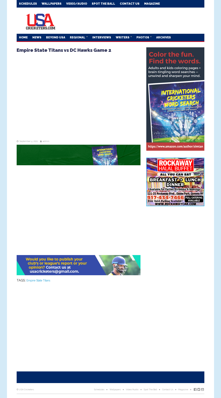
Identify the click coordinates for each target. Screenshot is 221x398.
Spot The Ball (103, 3)
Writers (123, 37)
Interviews (101, 37)
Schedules (28, 3)
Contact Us (130, 3)
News (36, 37)
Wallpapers (52, 3)
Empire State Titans (38, 280)
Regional (78, 37)
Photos (143, 37)
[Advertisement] (133, 20)
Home (23, 37)
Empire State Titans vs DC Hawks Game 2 (64, 50)
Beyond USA (55, 37)
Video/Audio (76, 3)
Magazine (152, 3)
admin (46, 141)
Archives (163, 37)
